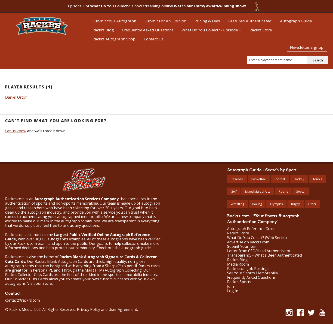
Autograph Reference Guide (251, 229)
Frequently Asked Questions (147, 30)
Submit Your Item (242, 246)
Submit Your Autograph (114, 21)
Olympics (276, 204)
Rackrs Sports (239, 282)
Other (312, 204)
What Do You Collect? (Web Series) (257, 238)
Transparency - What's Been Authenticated (264, 255)
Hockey (299, 179)
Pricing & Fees (207, 21)
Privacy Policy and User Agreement (107, 309)
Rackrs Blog (103, 30)
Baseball (237, 179)
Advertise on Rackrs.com (248, 242)
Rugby (295, 204)
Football (280, 179)
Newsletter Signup (307, 47)
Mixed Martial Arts (257, 191)
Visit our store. (40, 283)
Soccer (301, 191)
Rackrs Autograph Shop (114, 39)
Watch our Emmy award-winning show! (210, 6)
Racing (283, 191)
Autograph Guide (296, 21)
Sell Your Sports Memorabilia (252, 273)
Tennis (317, 179)
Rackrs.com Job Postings (248, 268)
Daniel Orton (16, 97)
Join (230, 286)
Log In (232, 291)
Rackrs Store (261, 30)
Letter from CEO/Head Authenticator (259, 251)
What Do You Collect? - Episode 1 (211, 30)
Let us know (15, 130)
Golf (234, 191)
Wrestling (237, 204)
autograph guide (136, 247)
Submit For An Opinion (165, 21)
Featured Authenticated (250, 21)
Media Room (238, 264)
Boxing (257, 204)
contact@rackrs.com (22, 300)
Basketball (258, 179)
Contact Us (153, 39)
